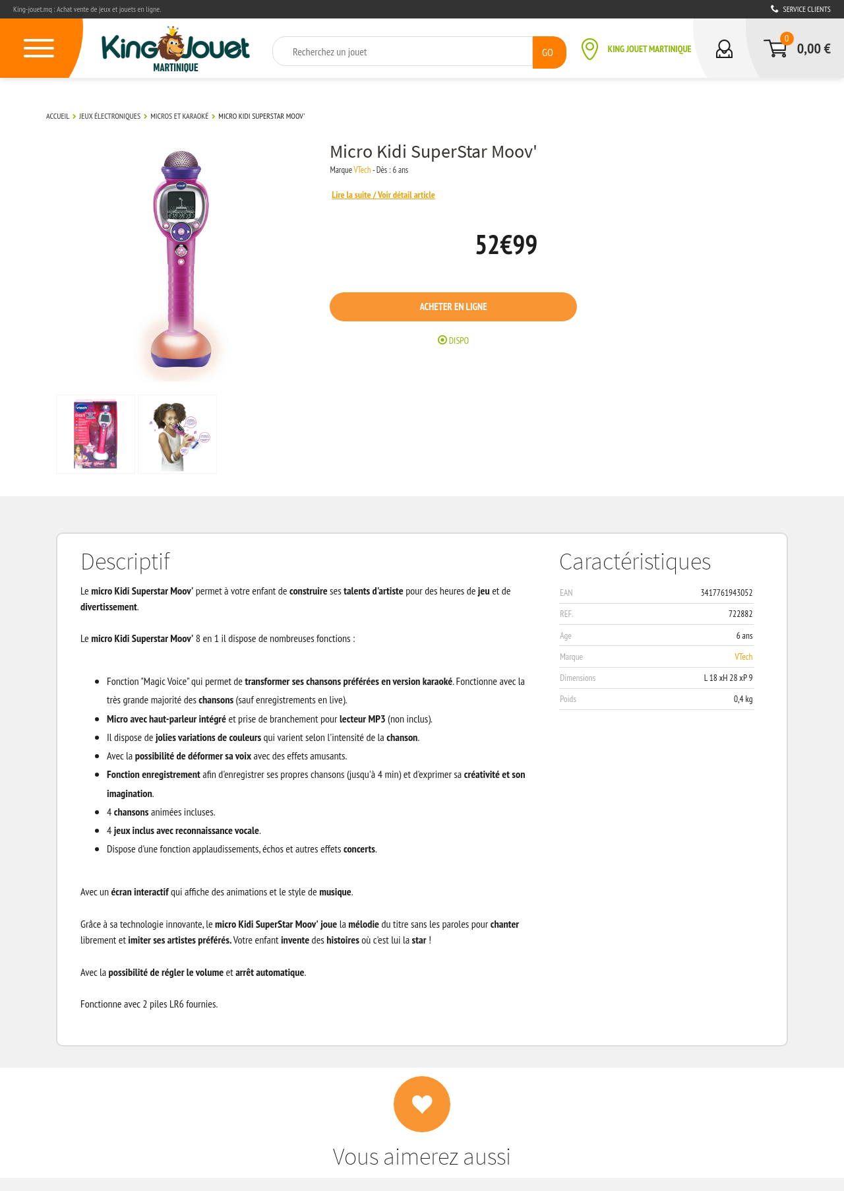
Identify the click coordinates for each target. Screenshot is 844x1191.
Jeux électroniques (109, 114)
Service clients (801, 9)
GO (547, 50)
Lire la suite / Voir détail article (399, 193)
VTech (375, 169)
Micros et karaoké (179, 114)
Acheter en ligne (467, 308)
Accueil (57, 114)
